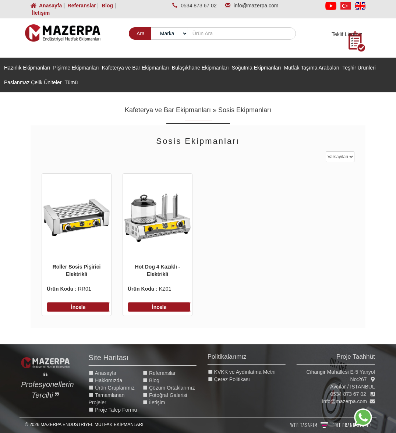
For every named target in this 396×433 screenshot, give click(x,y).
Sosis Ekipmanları (244, 110)
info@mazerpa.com (256, 5)
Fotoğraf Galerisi (170, 395)
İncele (78, 307)
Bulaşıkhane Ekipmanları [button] (200, 68)
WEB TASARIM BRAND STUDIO (330, 425)
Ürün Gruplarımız (116, 388)
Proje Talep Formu (117, 410)
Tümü (71, 82)
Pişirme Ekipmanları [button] (76, 68)
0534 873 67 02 (199, 5)
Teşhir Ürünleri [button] (358, 68)
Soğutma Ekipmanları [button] (256, 68)
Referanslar (81, 5)
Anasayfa (47, 5)
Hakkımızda (110, 380)
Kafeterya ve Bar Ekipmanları (168, 110)
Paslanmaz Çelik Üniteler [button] (32, 82)
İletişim (40, 13)
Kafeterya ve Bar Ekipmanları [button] (135, 68)
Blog (106, 5)
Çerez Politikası (233, 379)
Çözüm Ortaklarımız (174, 388)
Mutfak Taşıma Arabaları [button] (312, 68)
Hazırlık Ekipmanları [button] (27, 68)
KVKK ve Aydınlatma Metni (246, 372)
